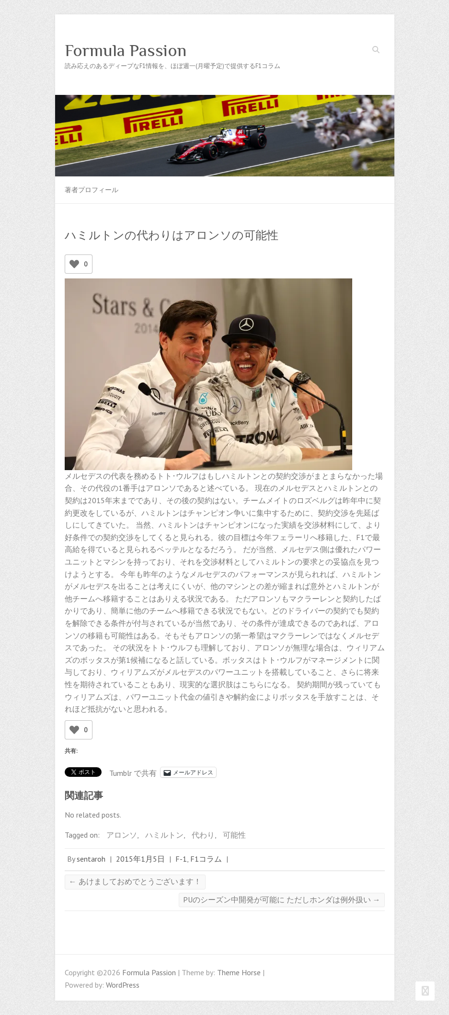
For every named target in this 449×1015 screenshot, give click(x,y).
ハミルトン (164, 835)
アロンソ (121, 835)
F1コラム (206, 859)
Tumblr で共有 (133, 772)
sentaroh (91, 859)
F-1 (181, 859)
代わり (203, 835)
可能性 (234, 835)
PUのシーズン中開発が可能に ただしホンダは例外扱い (281, 899)
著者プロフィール (91, 189)
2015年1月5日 (140, 859)
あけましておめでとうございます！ (135, 881)
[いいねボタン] (74, 264)
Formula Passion (125, 50)
